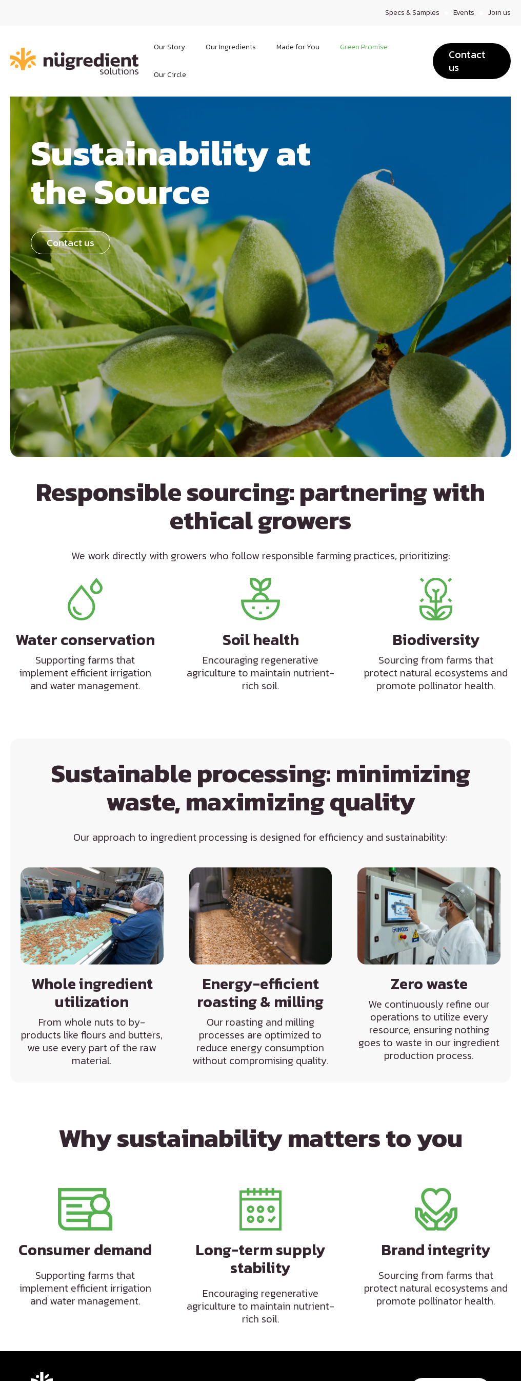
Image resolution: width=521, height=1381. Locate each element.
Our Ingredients (231, 47)
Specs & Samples (411, 12)
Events (463, 12)
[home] (74, 61)
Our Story (169, 47)
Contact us (467, 61)
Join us (499, 12)
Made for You (297, 47)
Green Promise (364, 47)
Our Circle (170, 74)
